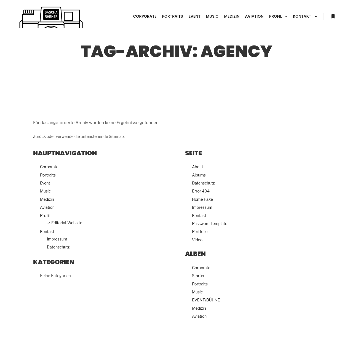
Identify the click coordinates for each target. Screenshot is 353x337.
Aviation (47, 207)
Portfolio (200, 231)
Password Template (209, 223)
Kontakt (47, 231)
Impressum (57, 239)
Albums (199, 175)
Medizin (47, 199)
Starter (198, 275)
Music (45, 191)
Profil (45, 215)
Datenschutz (58, 247)
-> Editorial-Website (64, 222)
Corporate (49, 166)
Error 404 (201, 191)
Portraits (48, 175)
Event (45, 183)
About (197, 166)
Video (197, 239)
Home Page (202, 199)
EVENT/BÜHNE (206, 300)
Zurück (39, 136)
